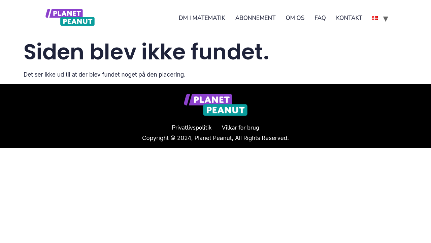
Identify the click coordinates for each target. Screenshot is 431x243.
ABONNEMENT (255, 18)
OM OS (295, 18)
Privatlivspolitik (191, 128)
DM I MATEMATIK (202, 18)
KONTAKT (349, 18)
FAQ (320, 18)
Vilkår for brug (240, 128)
